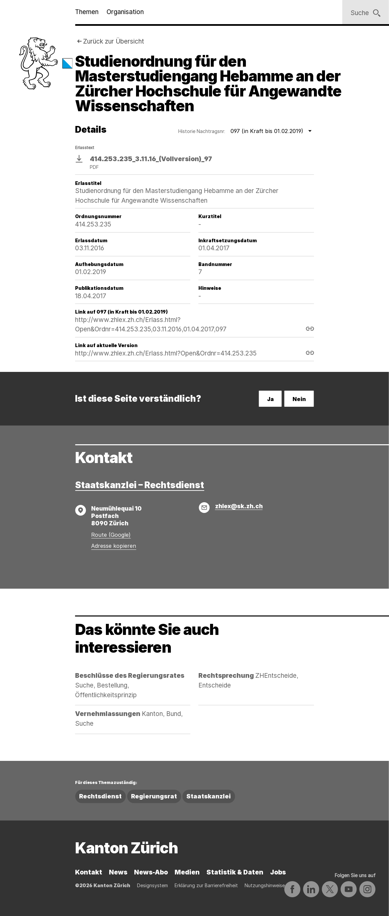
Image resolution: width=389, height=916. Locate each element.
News (118, 872)
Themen (87, 12)
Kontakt (88, 872)
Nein (299, 399)
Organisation (125, 12)
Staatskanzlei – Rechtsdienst (139, 485)
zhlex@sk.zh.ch (239, 506)
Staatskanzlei (208, 796)
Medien (187, 872)
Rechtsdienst (100, 796)
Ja (270, 399)
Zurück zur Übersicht (113, 41)
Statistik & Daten (234, 872)
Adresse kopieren (113, 545)
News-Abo (151, 872)
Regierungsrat (154, 796)
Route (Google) (111, 534)
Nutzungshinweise (265, 885)
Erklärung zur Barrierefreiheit (206, 885)
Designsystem (152, 885)
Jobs (278, 872)
